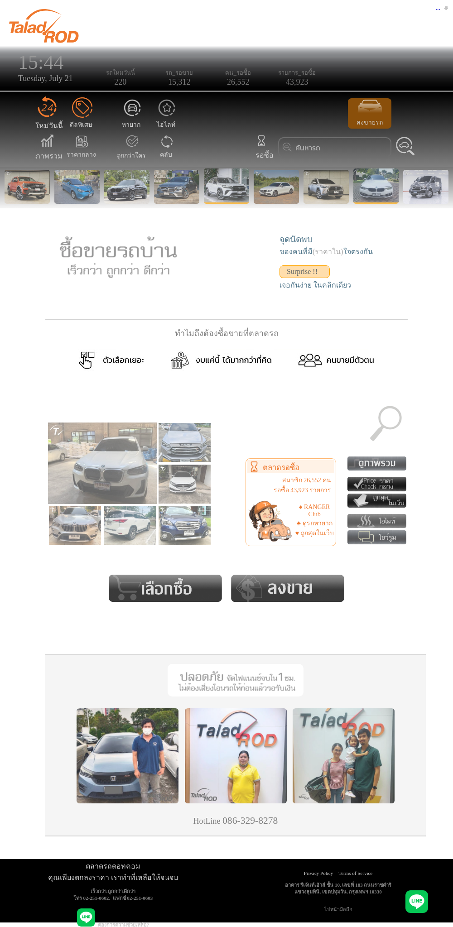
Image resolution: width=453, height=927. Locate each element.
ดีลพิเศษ (81, 119)
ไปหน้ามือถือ (338, 909)
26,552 (238, 81)
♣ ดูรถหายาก (315, 523)
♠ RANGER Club (314, 511)
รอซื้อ (264, 149)
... (438, 8)
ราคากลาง (81, 149)
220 (120, 81)
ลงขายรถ (370, 113)
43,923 (297, 81)
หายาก (132, 119)
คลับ (166, 149)
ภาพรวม (49, 150)
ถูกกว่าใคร (131, 150)
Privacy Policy (318, 873)
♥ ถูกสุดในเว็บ (314, 533)
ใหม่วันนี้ (49, 120)
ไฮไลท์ (167, 119)
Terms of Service (355, 873)
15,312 (179, 81)
